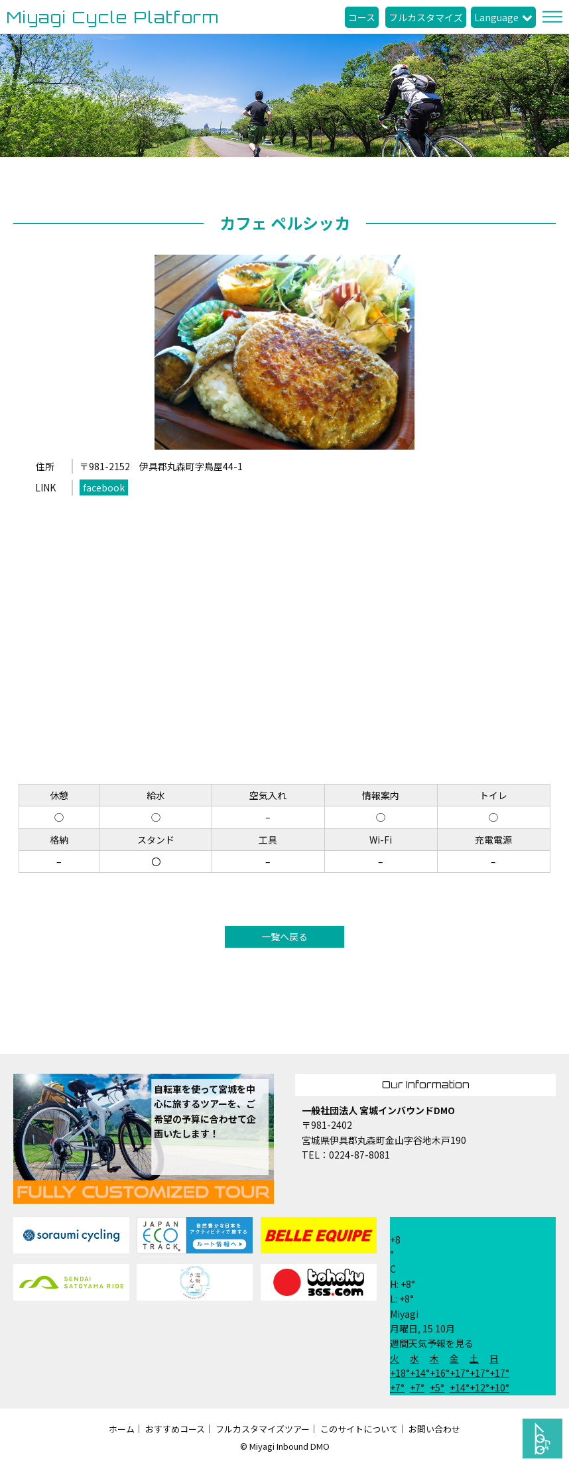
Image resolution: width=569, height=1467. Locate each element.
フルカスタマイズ (426, 17)
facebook (104, 487)
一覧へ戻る (284, 936)
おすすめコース (175, 1429)
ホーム (122, 1429)
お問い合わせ (434, 1429)
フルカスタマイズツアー (263, 1429)
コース (361, 17)
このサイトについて (359, 1429)
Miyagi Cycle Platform (113, 17)
